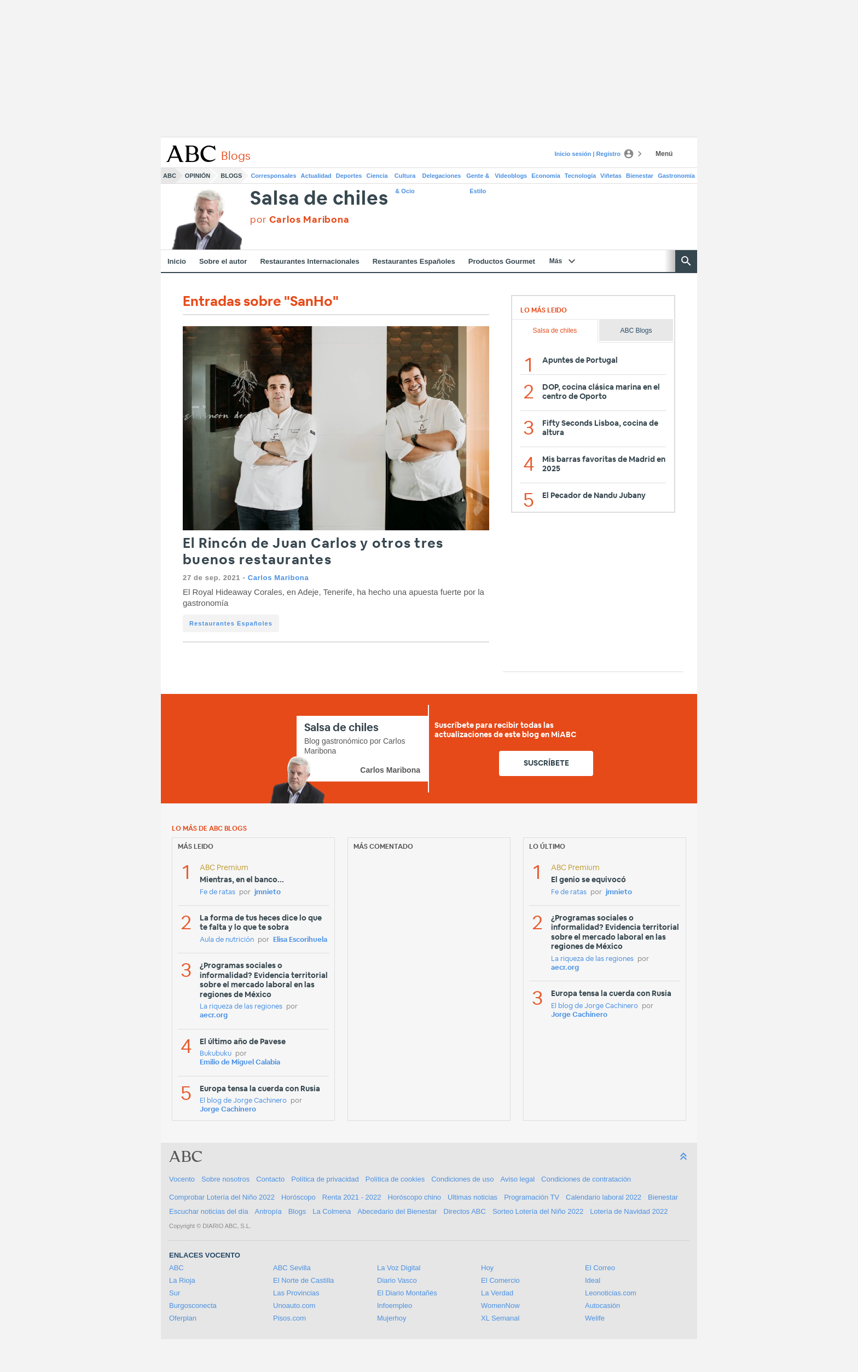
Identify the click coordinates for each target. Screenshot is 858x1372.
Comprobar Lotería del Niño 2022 (222, 1197)
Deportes (349, 175)
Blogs (231, 175)
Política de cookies (395, 1179)
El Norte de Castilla (303, 1280)
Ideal (592, 1280)
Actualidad (316, 175)
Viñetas (611, 175)
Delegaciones (441, 175)
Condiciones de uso (462, 1179)
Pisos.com (289, 1318)
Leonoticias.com (610, 1292)
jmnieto (267, 892)
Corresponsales (273, 175)
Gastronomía (676, 175)
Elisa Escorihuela (300, 939)
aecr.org (214, 1015)
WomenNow (500, 1305)
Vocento (182, 1179)
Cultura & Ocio (405, 177)
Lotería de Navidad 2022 (629, 1211)
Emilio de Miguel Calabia (240, 1062)
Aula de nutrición (227, 939)
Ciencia (377, 175)
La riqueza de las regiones (241, 1006)
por (299, 219)
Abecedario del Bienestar (397, 1211)
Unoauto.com (294, 1305)
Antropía (268, 1211)
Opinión (197, 175)
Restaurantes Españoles (414, 261)
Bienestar (639, 175)
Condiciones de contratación (586, 1179)
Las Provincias (296, 1292)
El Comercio (500, 1280)
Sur (174, 1292)
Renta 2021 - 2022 (351, 1197)
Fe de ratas (217, 892)
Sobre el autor (223, 261)
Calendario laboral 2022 (603, 1197)
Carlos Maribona (278, 578)
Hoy (487, 1267)
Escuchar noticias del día (208, 1211)
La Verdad (497, 1292)
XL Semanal (500, 1318)
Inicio (176, 261)
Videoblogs (511, 175)
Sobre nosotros (225, 1179)
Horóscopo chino (415, 1197)
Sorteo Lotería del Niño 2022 (537, 1211)
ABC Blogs (636, 330)
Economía (545, 175)
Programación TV (531, 1197)
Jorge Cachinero (228, 1109)
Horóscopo (298, 1197)
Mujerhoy (391, 1318)
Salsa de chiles (319, 199)
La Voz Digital (399, 1267)
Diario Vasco (397, 1280)
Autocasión (602, 1305)
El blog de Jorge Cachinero (243, 1100)
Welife (595, 1318)
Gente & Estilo (477, 177)
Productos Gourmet (501, 261)
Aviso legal (517, 1179)
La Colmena (331, 1211)
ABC (169, 175)
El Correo (600, 1267)
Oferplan (182, 1318)
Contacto (270, 1179)
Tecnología (580, 175)
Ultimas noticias (472, 1197)
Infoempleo (394, 1305)
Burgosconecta (193, 1305)
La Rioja (182, 1280)
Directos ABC (465, 1211)
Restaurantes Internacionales (309, 261)
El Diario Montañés (407, 1292)
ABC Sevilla (292, 1267)
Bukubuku (215, 1053)
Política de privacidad (325, 1179)
